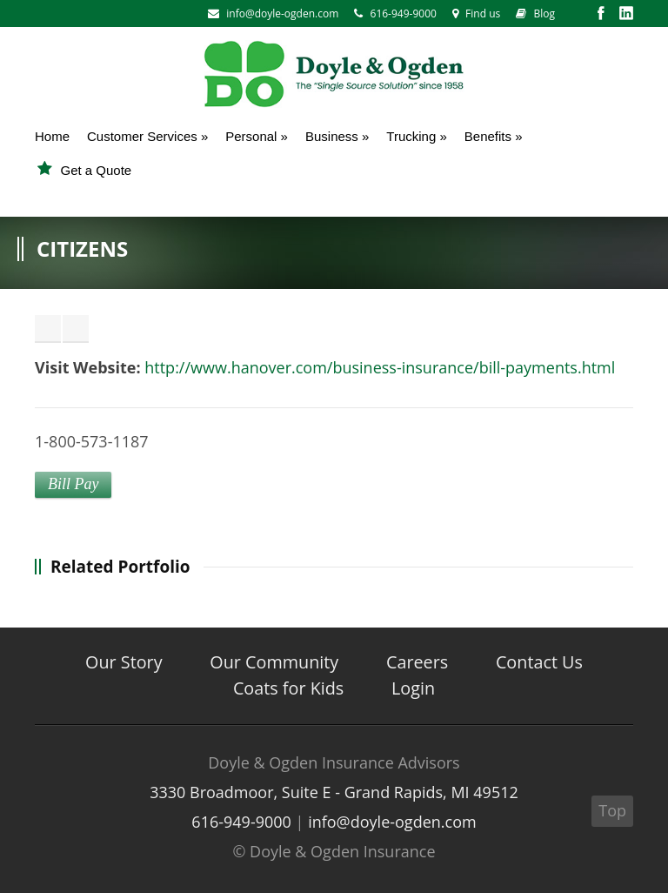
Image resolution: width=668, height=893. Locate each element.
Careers (417, 662)
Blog (535, 13)
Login (413, 688)
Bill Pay (73, 484)
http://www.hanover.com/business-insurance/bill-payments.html (379, 367)
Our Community (274, 662)
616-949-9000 (395, 13)
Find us (476, 13)
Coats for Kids (288, 688)
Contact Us (539, 662)
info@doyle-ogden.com (282, 13)
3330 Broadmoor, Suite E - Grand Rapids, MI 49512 (334, 792)
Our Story (124, 662)
